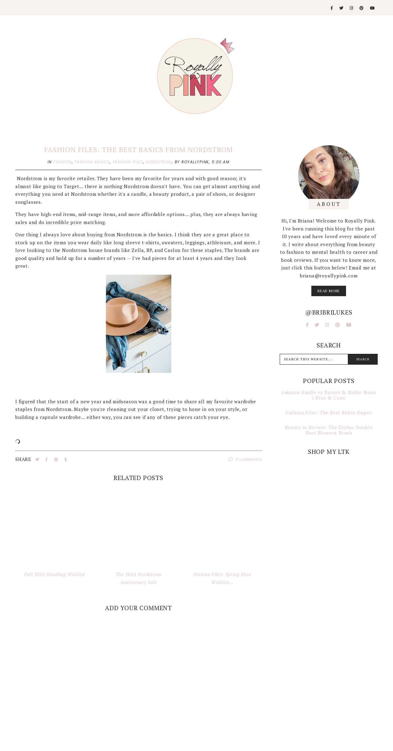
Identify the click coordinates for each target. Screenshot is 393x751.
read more (328, 290)
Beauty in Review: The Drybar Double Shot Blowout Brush (329, 430)
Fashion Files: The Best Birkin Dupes (329, 412)
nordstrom (159, 162)
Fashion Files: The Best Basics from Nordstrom (138, 149)
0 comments (245, 459)
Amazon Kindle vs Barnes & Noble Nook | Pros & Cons (328, 395)
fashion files (128, 162)
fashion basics (92, 162)
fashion (62, 162)
